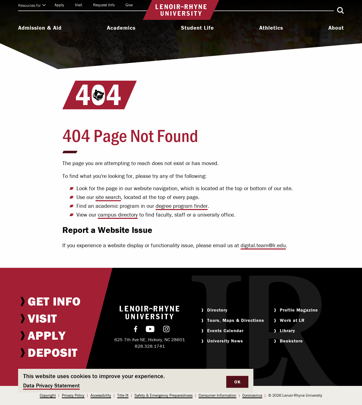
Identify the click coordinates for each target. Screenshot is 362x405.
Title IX (122, 395)
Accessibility (100, 395)
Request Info (104, 4)
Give (129, 4)
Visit (78, 4)
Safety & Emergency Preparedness (163, 395)
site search (108, 197)
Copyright (48, 395)
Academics (121, 27)
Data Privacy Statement (51, 385)
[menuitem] (40, 28)
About (336, 27)
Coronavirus (252, 395)
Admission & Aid (40, 27)
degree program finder (182, 205)
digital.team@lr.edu (263, 245)
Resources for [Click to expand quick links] (32, 5)
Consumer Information (217, 395)
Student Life (197, 27)
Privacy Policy (73, 395)
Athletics (271, 27)
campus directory (118, 214)
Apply (59, 4)
